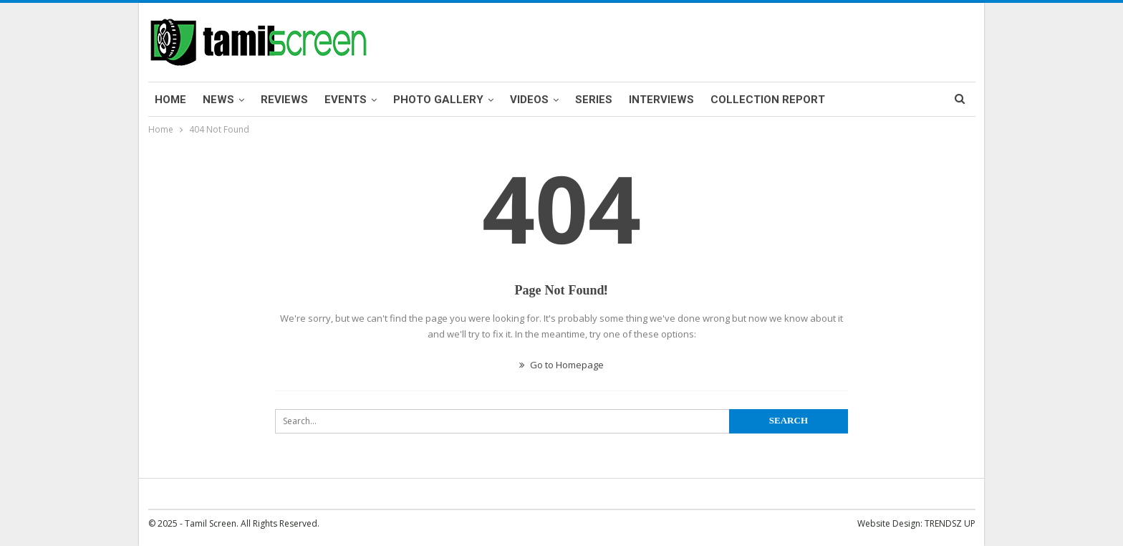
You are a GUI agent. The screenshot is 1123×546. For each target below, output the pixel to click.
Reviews (284, 99)
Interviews (661, 99)
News (218, 99)
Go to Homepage (561, 364)
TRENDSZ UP (950, 523)
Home (170, 99)
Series (593, 99)
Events (345, 99)
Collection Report (767, 99)
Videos (529, 99)
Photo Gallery (438, 99)
